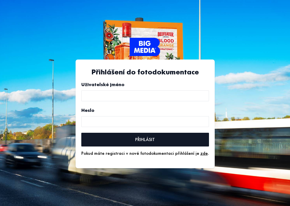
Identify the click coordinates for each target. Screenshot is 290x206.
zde (204, 153)
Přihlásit (145, 139)
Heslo (87, 110)
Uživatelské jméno (103, 85)
